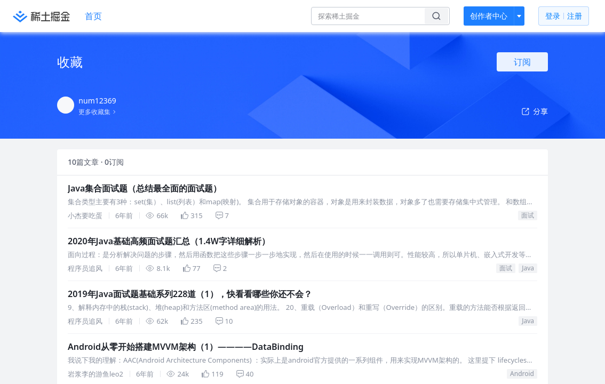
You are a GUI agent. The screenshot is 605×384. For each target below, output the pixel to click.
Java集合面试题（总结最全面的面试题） (114, 180)
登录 (563, 16)
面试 (63, 266)
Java (77, 363)
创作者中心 (488, 16)
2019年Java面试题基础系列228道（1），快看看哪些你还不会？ (148, 373)
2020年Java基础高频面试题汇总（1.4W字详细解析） (132, 276)
